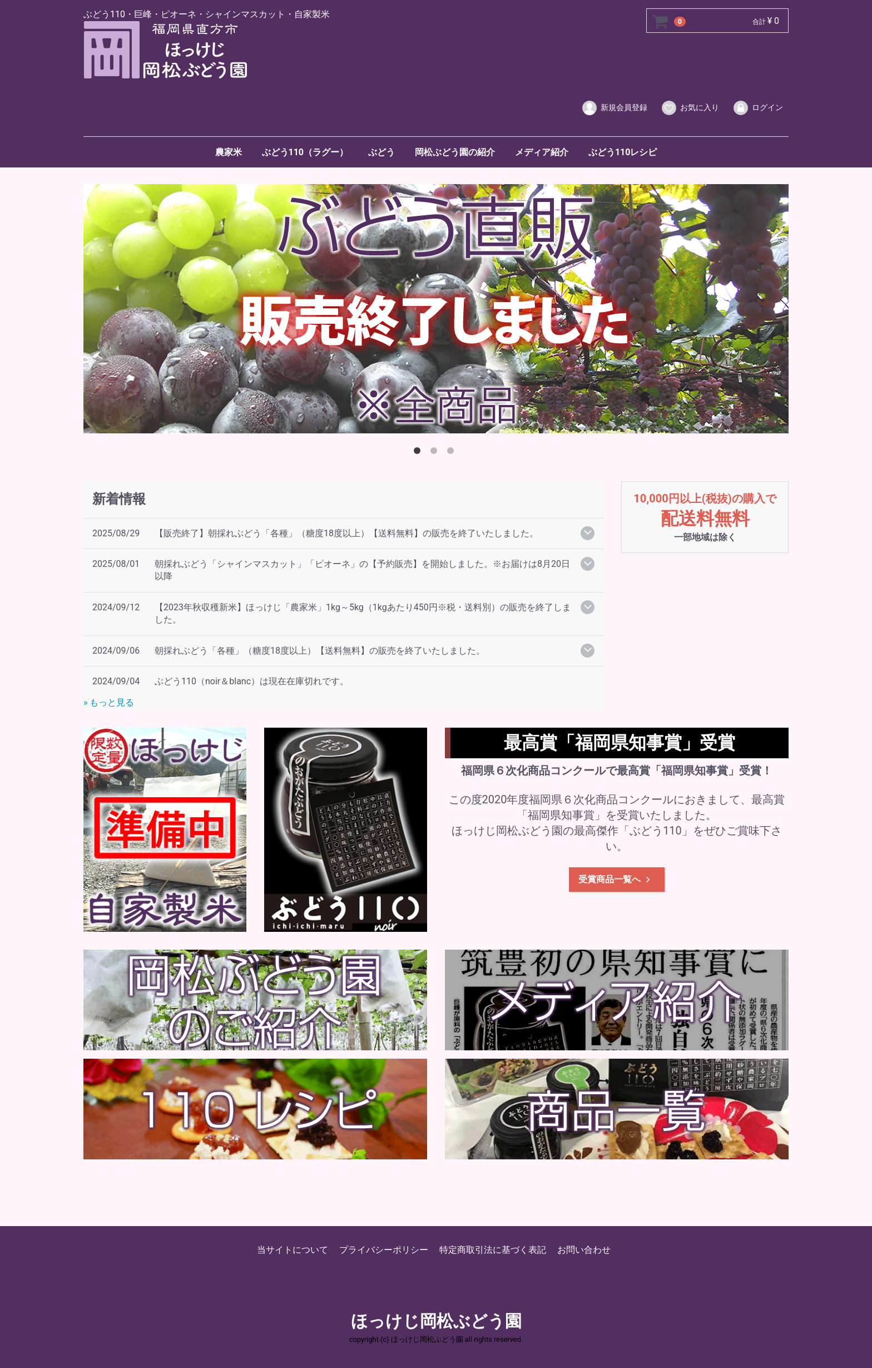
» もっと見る (108, 702)
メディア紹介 (541, 152)
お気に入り (690, 108)
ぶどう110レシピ (622, 152)
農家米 (228, 152)
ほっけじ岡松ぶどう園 (436, 1321)
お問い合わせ (584, 1249)
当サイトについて (292, 1249)
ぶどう (381, 152)
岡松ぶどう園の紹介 (455, 152)
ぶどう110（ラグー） (305, 152)
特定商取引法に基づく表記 (492, 1249)
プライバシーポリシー (383, 1249)
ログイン (757, 108)
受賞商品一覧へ (615, 878)
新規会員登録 (614, 108)
